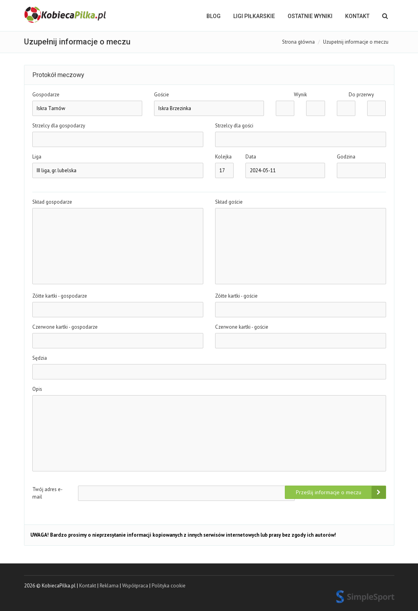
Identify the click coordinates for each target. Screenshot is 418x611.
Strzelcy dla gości (234, 125)
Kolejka (223, 156)
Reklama (109, 585)
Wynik (300, 94)
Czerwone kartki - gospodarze (65, 327)
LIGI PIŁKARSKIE (254, 16)
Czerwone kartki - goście (241, 327)
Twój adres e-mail (47, 493)
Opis (37, 389)
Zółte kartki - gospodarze (59, 296)
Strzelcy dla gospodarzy (58, 125)
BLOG (213, 16)
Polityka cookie (169, 585)
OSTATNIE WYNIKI (310, 16)
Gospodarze (45, 94)
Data (250, 156)
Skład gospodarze (52, 202)
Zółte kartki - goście (236, 296)
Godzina (346, 156)
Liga (36, 156)
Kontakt (357, 16)
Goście (161, 94)
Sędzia (39, 358)
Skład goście (229, 202)
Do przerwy (361, 94)
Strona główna (298, 42)
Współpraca (135, 585)
